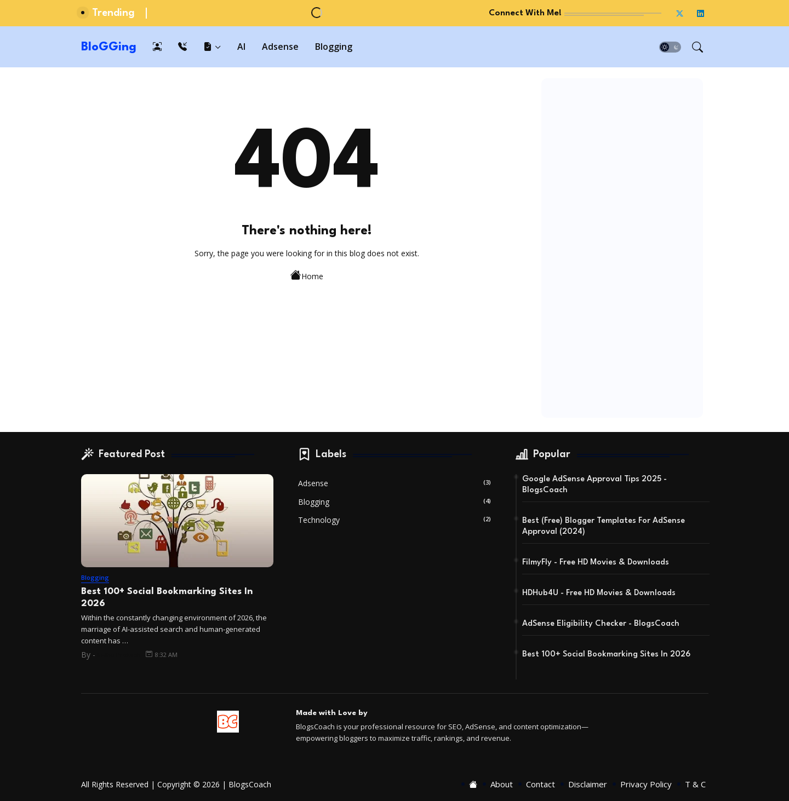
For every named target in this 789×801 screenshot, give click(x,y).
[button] (670, 47)
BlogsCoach (249, 784)
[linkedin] (700, 13)
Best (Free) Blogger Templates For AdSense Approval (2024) (603, 526)
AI (241, 47)
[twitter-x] (680, 13)
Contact (540, 784)
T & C (695, 784)
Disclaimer (587, 784)
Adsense (280, 47)
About (501, 784)
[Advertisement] (622, 248)
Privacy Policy (646, 784)
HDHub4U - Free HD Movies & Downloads (599, 593)
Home (306, 275)
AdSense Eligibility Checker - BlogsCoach (600, 624)
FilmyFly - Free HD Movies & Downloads (595, 562)
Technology (394, 520)
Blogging (333, 47)
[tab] (157, 46)
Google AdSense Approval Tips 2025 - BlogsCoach (594, 484)
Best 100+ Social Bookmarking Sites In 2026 (167, 597)
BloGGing (108, 47)
